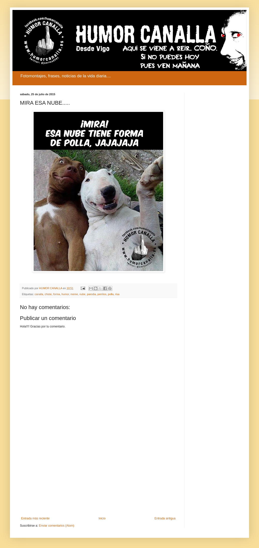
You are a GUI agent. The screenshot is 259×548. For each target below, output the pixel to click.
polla (111, 294)
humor (65, 294)
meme (74, 294)
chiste (48, 294)
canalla (39, 294)
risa (117, 294)
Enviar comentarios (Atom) (56, 525)
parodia (91, 294)
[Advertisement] (98, 475)
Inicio (102, 518)
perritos (101, 294)
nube (82, 294)
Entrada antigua (165, 518)
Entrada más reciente (35, 518)
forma (56, 294)
